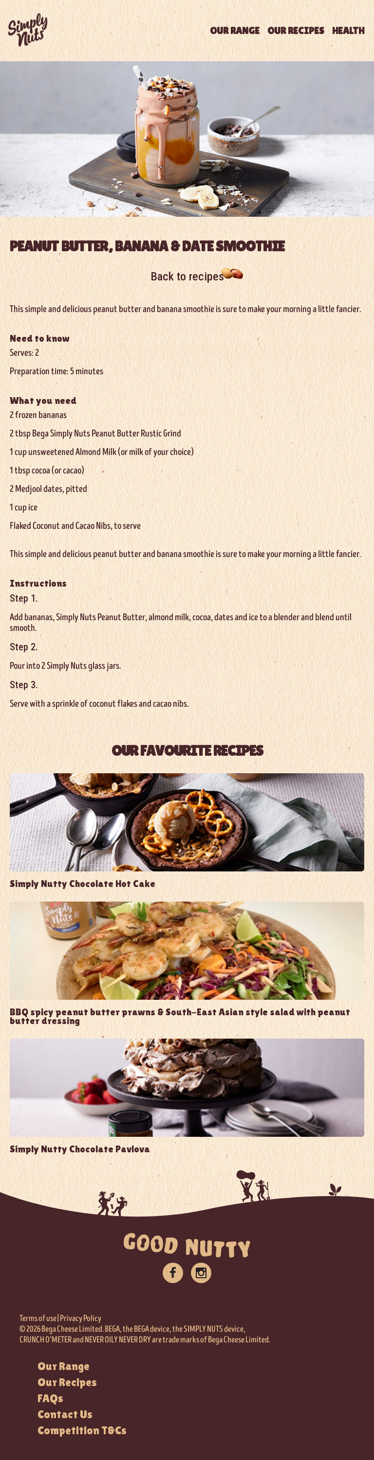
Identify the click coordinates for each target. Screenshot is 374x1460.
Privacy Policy (80, 1318)
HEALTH (348, 30)
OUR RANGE (235, 30)
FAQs (50, 1398)
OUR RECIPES (295, 30)
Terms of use (37, 1318)
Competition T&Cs (82, 1430)
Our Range (63, 1366)
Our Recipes (67, 1382)
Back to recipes (187, 276)
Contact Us (65, 1414)
